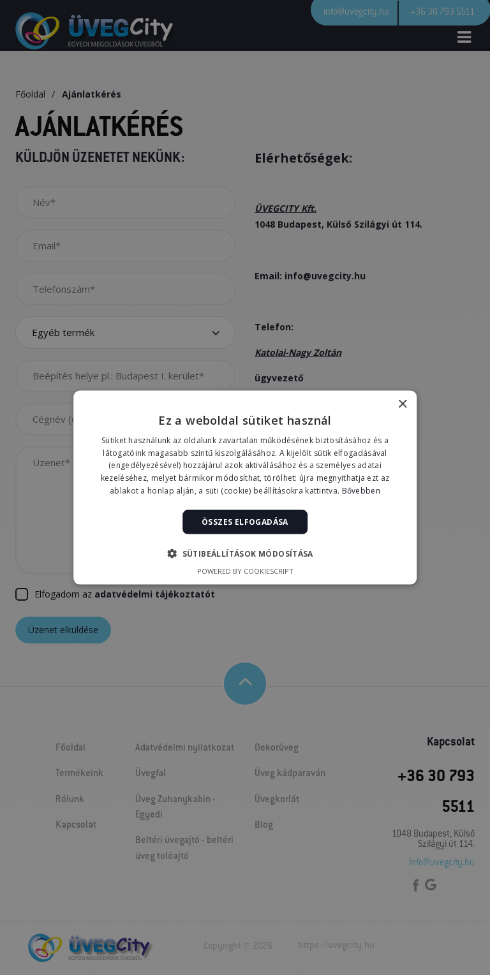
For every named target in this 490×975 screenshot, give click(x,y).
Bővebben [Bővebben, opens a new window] (361, 490)
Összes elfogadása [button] (245, 521)
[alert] (245, 487)
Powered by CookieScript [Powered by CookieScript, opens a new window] (245, 571)
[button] (245, 553)
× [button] (402, 404)
